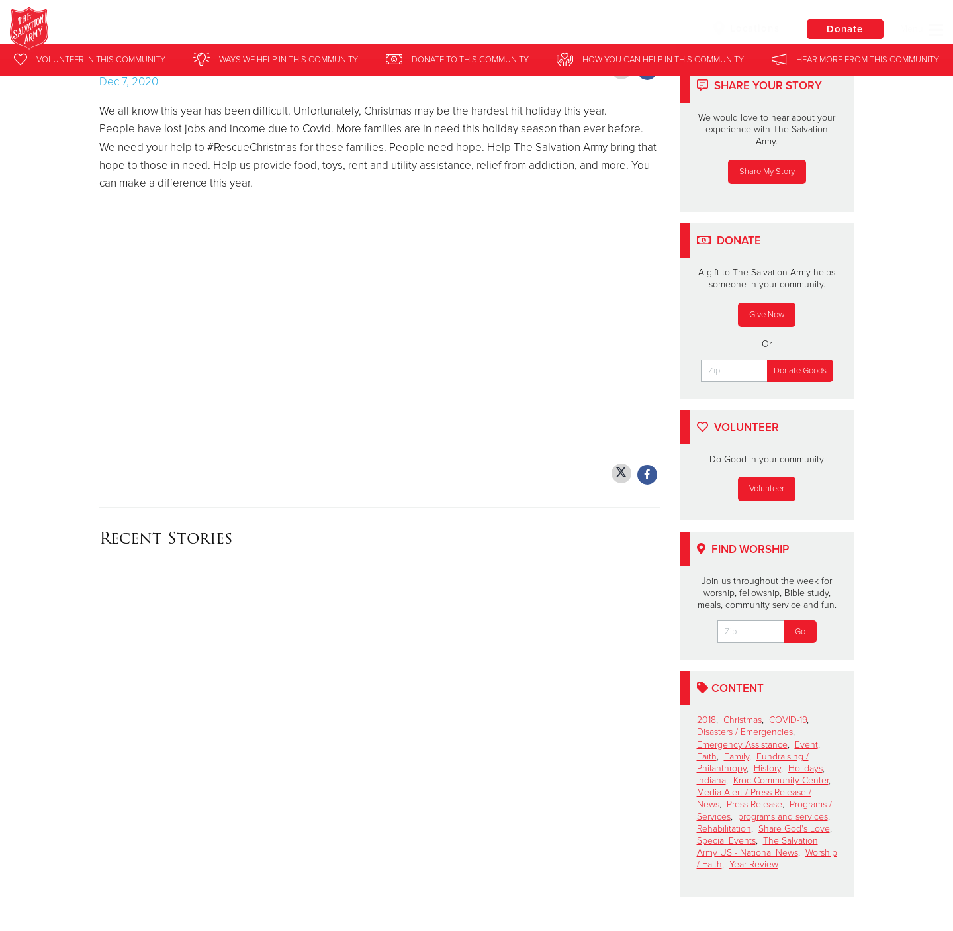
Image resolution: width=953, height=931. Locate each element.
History (767, 768)
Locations (744, 28)
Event (806, 744)
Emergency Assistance (742, 744)
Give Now (766, 314)
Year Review (753, 864)
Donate (843, 29)
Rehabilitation (724, 828)
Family (736, 756)
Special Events (726, 840)
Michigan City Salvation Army (237, 29)
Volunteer (766, 488)
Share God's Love (794, 828)
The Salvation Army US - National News (757, 846)
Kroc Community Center (781, 780)
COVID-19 (788, 720)
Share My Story (767, 171)
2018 (706, 720)
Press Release (754, 804)
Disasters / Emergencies (745, 732)
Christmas (742, 720)
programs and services (783, 816)
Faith (707, 756)
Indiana (711, 780)
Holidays (805, 768)
